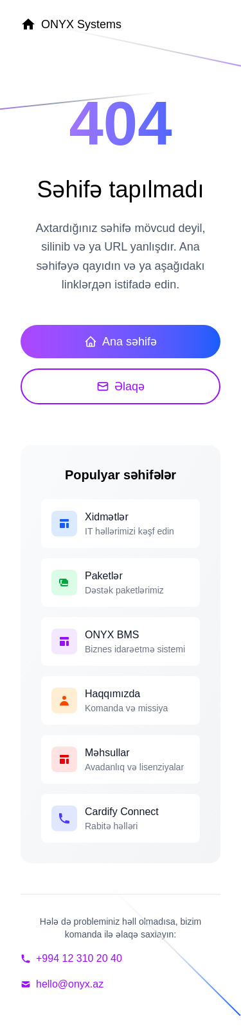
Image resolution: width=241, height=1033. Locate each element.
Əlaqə (120, 386)
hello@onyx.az (62, 984)
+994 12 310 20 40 (71, 958)
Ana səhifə (120, 341)
